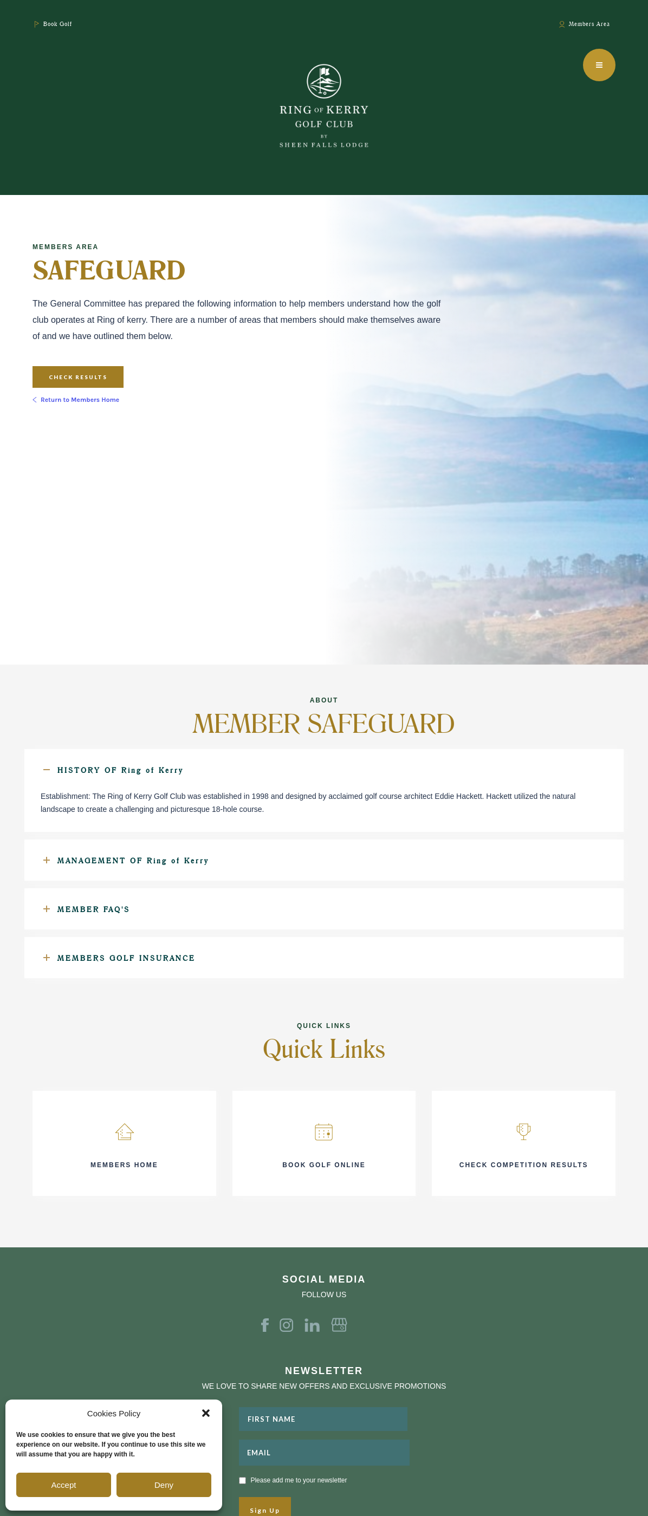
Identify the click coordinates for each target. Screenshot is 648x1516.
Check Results (78, 377)
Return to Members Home (80, 400)
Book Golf (57, 24)
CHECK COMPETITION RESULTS (523, 1165)
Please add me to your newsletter (298, 1480)
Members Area (589, 24)
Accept (63, 1484)
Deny (163, 1484)
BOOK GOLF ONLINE (323, 1165)
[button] (205, 1413)
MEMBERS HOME (124, 1165)
